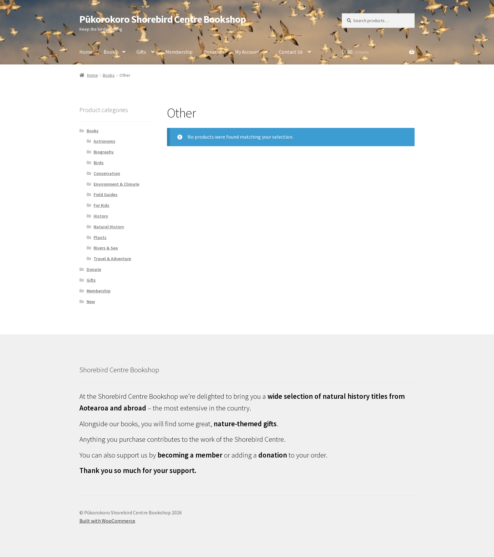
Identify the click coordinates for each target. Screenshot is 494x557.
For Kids (101, 205)
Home (86, 52)
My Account (247, 52)
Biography (104, 152)
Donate (94, 269)
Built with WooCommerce (107, 521)
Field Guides (106, 194)
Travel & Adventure (112, 258)
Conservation (107, 173)
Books (110, 52)
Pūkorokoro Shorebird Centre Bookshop (162, 19)
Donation (214, 52)
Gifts (141, 52)
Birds (99, 162)
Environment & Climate (116, 184)
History (101, 216)
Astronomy (104, 141)
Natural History (109, 227)
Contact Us (291, 52)
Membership (178, 52)
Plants (100, 237)
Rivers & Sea (106, 248)
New (91, 301)
